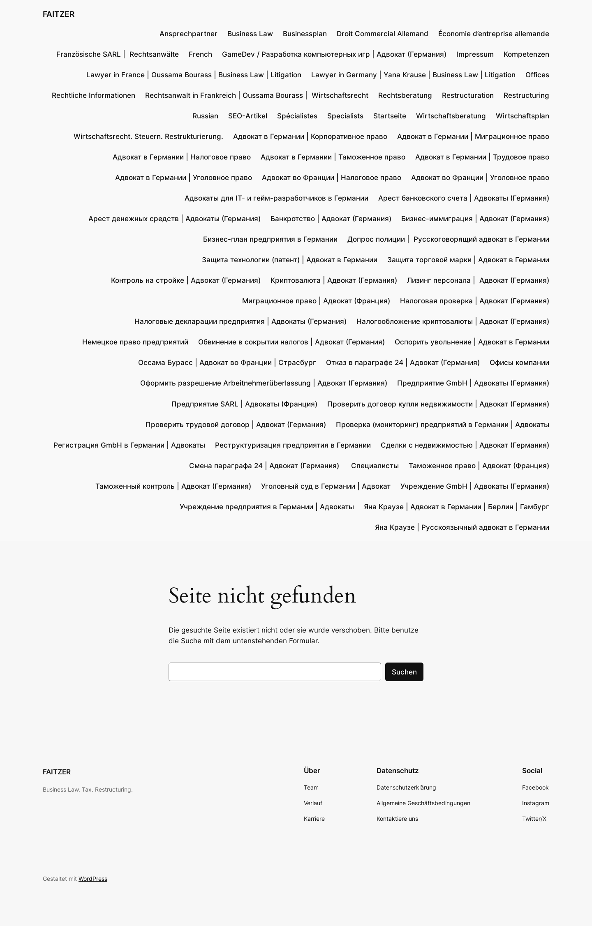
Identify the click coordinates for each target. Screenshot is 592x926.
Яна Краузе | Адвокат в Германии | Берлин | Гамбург (456, 507)
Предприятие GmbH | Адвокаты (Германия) (473, 383)
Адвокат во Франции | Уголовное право (480, 177)
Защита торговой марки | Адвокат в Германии (468, 260)
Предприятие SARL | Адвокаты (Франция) (244, 404)
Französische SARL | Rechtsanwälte (117, 54)
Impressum (475, 54)
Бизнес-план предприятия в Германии (270, 239)
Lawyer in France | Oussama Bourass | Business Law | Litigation (193, 75)
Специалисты (375, 466)
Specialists (345, 116)
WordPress (93, 878)
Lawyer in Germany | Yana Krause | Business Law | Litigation (413, 75)
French (200, 54)
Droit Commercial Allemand (382, 34)
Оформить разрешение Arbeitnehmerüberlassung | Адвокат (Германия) (263, 383)
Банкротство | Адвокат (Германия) (331, 219)
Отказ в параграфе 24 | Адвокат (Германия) (403, 362)
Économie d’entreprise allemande (493, 34)
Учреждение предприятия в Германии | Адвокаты (267, 507)
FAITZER (58, 14)
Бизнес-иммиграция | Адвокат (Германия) (475, 219)
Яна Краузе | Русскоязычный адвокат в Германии (462, 527)
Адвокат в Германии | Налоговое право (182, 157)
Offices (537, 75)
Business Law (250, 34)
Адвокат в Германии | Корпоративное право (310, 136)
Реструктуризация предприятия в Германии (293, 445)
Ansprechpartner (188, 34)
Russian (205, 116)
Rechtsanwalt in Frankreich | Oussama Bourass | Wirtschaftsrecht (256, 95)
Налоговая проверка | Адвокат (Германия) (474, 301)
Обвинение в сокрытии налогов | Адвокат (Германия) (291, 342)
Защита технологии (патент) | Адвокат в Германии (289, 260)
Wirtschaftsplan (522, 116)
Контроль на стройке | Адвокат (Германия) (186, 280)
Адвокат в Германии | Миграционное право (473, 136)
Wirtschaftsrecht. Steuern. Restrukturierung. (148, 136)
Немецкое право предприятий (135, 342)
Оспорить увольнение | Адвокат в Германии (472, 342)
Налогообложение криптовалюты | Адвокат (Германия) (452, 321)
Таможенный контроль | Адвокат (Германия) (173, 486)
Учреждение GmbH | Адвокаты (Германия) (474, 486)
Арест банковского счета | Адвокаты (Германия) (463, 198)
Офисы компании (519, 362)
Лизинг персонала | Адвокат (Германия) (478, 280)
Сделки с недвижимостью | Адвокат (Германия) (465, 445)
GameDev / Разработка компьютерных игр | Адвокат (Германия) (334, 54)
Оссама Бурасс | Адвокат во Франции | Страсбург (227, 362)
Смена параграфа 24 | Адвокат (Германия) (265, 466)
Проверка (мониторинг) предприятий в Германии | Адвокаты (442, 424)
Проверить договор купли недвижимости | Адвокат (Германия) (438, 404)
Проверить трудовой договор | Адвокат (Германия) (236, 424)
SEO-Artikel (247, 116)
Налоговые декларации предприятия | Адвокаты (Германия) (240, 321)
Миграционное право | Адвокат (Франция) (316, 301)
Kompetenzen (526, 54)
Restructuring (526, 95)
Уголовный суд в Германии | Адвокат (326, 486)
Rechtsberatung (405, 95)
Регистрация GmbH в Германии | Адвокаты (129, 445)
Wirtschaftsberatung (451, 116)
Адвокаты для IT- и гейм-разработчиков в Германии (276, 198)
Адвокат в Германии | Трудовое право (482, 157)
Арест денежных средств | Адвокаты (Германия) (174, 219)
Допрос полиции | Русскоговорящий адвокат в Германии (448, 239)
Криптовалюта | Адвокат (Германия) (334, 280)
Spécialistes (297, 116)
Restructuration (468, 95)
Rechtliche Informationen (93, 95)
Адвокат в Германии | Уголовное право (183, 177)
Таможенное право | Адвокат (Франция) (479, 466)
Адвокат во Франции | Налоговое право (331, 177)
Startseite (389, 116)
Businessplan (305, 34)
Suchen (404, 672)
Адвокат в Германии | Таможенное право (333, 157)
